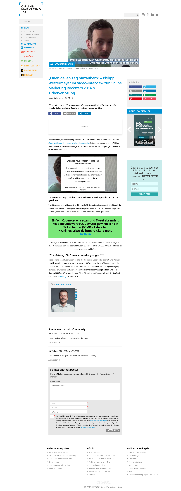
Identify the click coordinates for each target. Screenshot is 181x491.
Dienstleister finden (97, 465)
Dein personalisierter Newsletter (102, 456)
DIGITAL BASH (30, 70)
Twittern (85, 234)
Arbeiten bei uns (135, 462)
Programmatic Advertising (59, 465)
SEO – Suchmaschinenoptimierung (62, 456)
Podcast (92, 475)
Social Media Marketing (58, 452)
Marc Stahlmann (63, 284)
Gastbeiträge (134, 456)
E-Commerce (54, 462)
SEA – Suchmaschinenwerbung (61, 459)
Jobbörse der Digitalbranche (100, 468)
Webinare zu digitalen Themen (101, 462)
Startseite (52, 68)
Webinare (29, 47)
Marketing (62, 276)
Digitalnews (27, 31)
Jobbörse (28, 56)
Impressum (133, 465)
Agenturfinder (94, 452)
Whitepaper (30, 44)
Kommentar (55, 382)
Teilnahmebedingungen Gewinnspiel (143, 475)
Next (158, 129)
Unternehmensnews (31, 35)
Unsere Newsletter (30, 38)
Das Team (133, 459)
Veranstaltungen (65, 68)
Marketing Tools (55, 468)
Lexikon (26, 41)
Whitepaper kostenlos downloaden (103, 459)
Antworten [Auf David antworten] (53, 360)
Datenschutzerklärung (88, 427)
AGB (130, 472)
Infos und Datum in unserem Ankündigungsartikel (69, 143)
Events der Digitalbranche (99, 472)
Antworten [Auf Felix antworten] (53, 342)
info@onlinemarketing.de (98, 421)
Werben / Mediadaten (137, 452)
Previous (130, 129)
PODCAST (28, 75)
